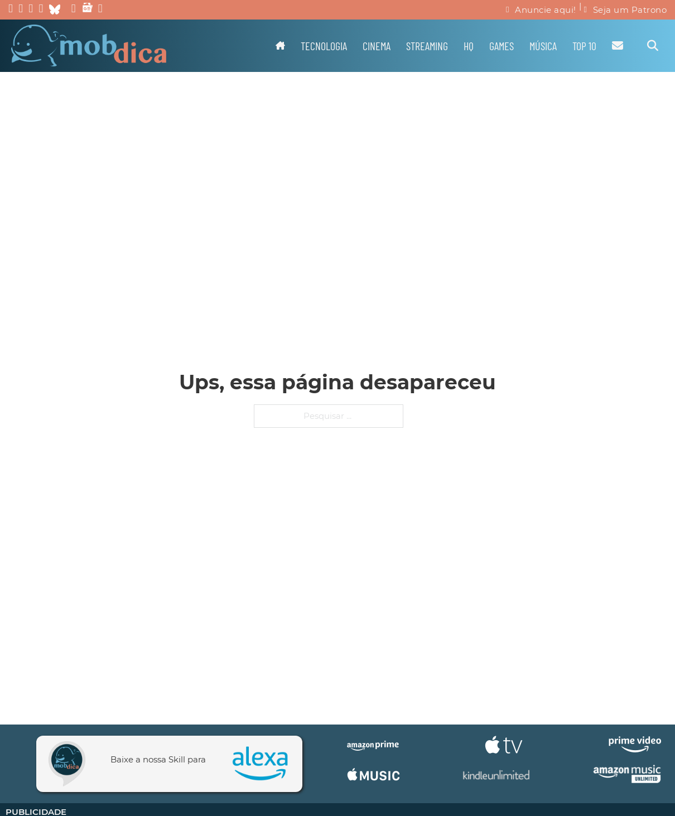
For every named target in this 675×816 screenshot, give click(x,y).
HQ (469, 45)
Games (501, 45)
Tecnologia (324, 45)
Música (543, 45)
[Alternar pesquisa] (652, 46)
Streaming (427, 45)
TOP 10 (584, 45)
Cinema (376, 45)
